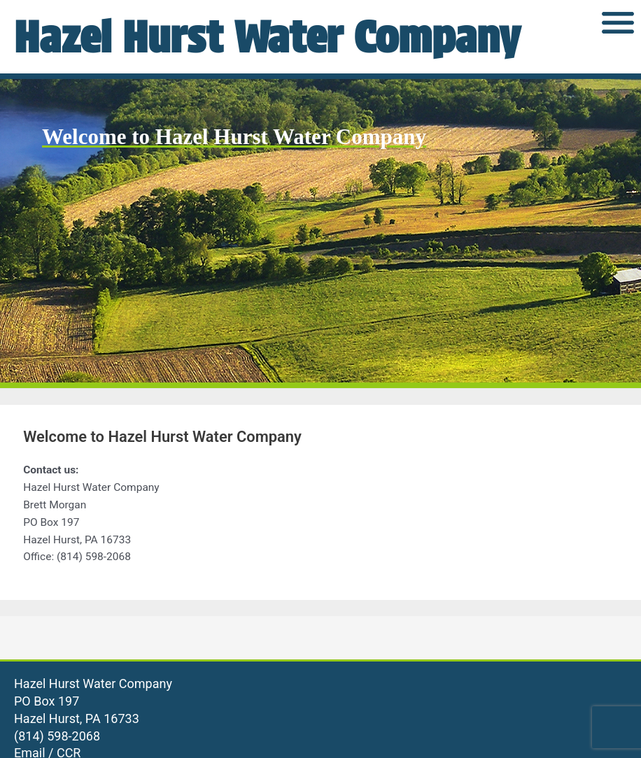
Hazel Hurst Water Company (267, 36)
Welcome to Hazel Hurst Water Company (234, 136)
